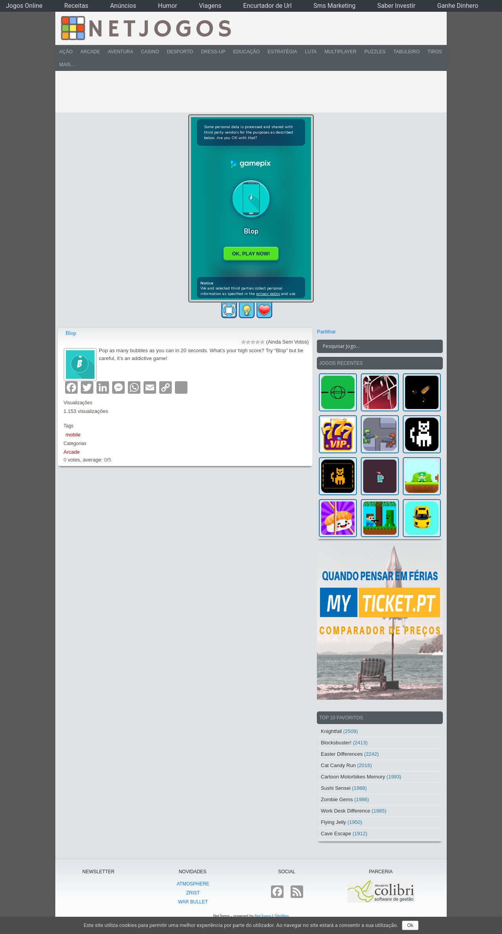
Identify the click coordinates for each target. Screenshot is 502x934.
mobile (72, 435)
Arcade (90, 51)
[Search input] (375, 346)
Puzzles (375, 51)
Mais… (67, 64)
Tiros (434, 51)
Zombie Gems (337, 799)
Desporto (180, 51)
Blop (70, 333)
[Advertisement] (245, 91)
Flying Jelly (333, 822)
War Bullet (193, 902)
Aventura (120, 51)
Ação (66, 51)
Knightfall (331, 731)
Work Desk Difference (345, 811)
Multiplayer (340, 51)
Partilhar (326, 332)
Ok (410, 925)
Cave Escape (336, 833)
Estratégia (282, 51)
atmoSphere (192, 884)
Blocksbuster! (336, 743)
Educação (246, 51)
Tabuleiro (406, 51)
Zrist (193, 893)
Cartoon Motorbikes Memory (353, 777)
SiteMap (282, 916)
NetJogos (263, 916)
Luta (311, 51)
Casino (150, 51)
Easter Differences (342, 754)
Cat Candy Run (338, 765)
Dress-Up (213, 51)
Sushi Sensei (336, 788)
